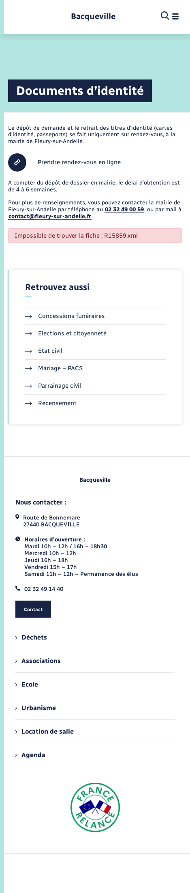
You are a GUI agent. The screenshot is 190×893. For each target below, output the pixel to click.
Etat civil (43, 350)
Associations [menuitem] (38, 661)
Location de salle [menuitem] (44, 731)
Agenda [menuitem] (30, 755)
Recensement (51, 403)
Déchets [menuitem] (31, 637)
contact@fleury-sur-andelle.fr (50, 216)
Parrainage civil (53, 385)
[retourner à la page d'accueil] (93, 16)
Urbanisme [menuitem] (35, 708)
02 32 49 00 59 (124, 209)
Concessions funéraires (65, 316)
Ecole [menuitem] (26, 684)
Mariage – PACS (54, 368)
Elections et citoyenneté (66, 333)
